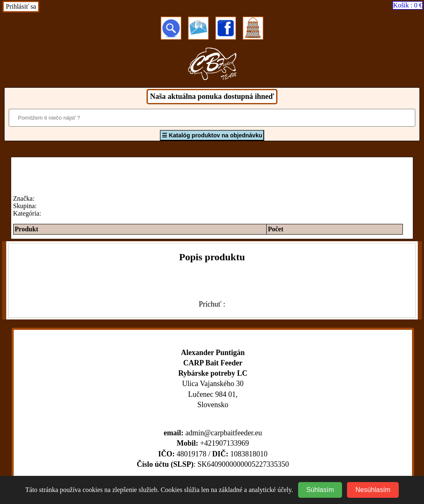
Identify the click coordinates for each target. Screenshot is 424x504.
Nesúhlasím (372, 489)
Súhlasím (320, 489)
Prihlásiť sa (21, 6)
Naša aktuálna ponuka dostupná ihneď (212, 96)
